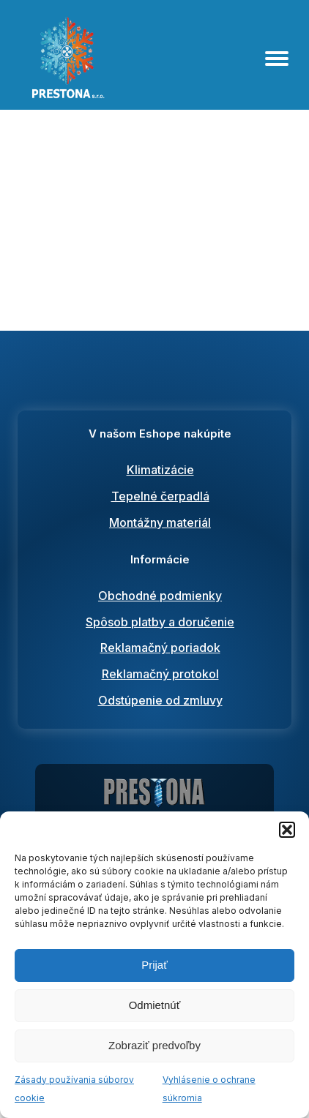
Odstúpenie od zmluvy (160, 700)
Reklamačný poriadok (160, 647)
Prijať (154, 964)
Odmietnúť (155, 1005)
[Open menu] (276, 58)
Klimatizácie (160, 469)
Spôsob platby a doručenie (160, 622)
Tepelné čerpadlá (160, 496)
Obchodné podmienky (160, 595)
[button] (287, 829)
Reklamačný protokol (160, 674)
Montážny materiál (160, 522)
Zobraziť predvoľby (154, 1045)
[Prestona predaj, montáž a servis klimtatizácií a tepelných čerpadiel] (154, 797)
